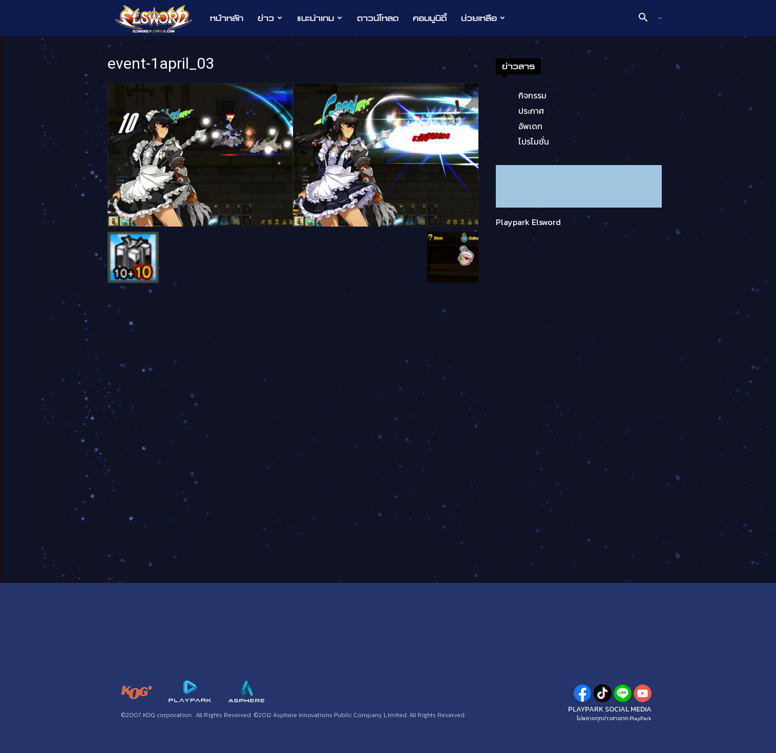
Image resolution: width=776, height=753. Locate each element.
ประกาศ (531, 111)
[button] (646, 18)
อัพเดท (530, 126)
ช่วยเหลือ (483, 18)
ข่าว (270, 18)
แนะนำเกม (319, 18)
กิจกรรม (532, 95)
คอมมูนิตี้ (430, 18)
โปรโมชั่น (533, 141)
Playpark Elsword (528, 222)
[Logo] (159, 18)
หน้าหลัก (226, 18)
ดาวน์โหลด (378, 18)
